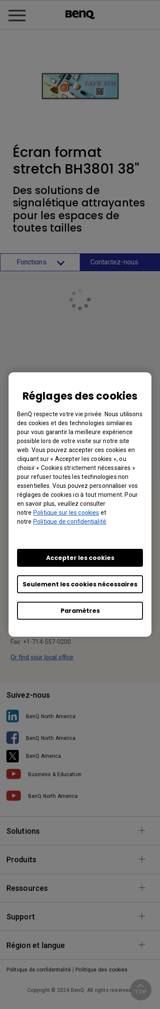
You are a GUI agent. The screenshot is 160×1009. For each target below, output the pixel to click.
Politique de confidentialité (69, 521)
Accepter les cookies (80, 558)
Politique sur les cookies (66, 512)
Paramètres (80, 610)
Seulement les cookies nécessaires (80, 584)
